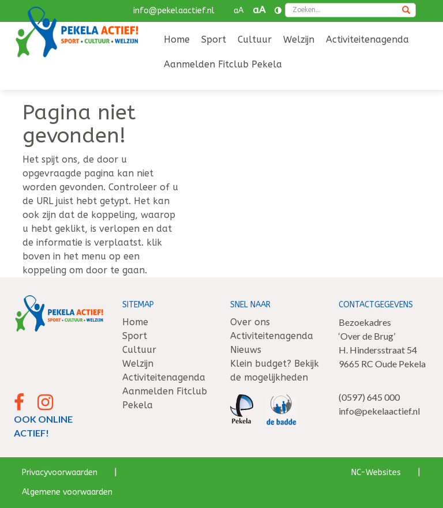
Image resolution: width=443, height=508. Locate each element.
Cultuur (255, 39)
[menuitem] (177, 40)
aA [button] (238, 11)
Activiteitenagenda (367, 39)
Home (177, 39)
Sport (213, 39)
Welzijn (298, 39)
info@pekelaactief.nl (174, 11)
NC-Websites (376, 472)
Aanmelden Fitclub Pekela (223, 64)
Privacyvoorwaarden (59, 472)
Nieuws (245, 349)
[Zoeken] (406, 11)
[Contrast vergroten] (278, 10)
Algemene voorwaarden (67, 492)
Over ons (250, 322)
